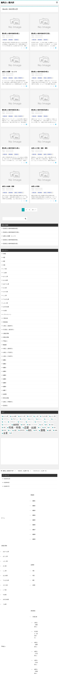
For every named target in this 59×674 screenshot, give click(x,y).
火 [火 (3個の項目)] (9, 430)
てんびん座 (6, 299)
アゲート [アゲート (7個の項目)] (15, 419)
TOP (8, 470)
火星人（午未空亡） (19, 116)
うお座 (5, 272)
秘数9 (4, 386)
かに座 (5, 287)
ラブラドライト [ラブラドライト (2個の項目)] (39, 421)
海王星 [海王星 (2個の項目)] (4, 430)
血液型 (5, 394)
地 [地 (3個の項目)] (46, 424)
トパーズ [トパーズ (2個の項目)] (54, 418)
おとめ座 (5, 280)
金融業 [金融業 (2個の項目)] (56, 430)
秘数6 (4, 378)
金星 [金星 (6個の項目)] (50, 430)
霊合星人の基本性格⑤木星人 (40, 71)
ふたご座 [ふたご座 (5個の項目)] (53, 416)
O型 (4, 265)
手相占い (5, 341)
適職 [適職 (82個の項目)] (42, 430)
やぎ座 (5, 310)
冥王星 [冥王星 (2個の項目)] (23, 424)
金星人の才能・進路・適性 (39, 148)
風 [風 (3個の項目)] (11, 433)
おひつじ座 (6, 284)
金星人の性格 (35, 186)
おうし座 (5, 276)
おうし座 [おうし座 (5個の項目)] (5, 416)
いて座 (5, 268)
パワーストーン (7, 314)
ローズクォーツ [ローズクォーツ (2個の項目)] (6, 424)
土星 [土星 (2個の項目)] (42, 424)
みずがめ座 (6, 306)
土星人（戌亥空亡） (8, 325)
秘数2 (4, 363)
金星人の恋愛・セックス (9, 71)
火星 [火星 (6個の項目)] (15, 430)
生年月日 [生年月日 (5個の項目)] (22, 430)
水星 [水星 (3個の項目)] (55, 427)
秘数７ (5, 390)
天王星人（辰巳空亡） (9, 329)
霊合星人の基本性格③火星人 (11, 110)
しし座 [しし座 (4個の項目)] (36, 416)
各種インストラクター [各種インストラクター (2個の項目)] (32, 424)
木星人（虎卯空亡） (48, 77)
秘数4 (4, 371)
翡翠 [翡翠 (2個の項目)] (36, 430)
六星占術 (5, 39)
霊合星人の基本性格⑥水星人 (11, 33)
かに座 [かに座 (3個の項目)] (30, 416)
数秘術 (5, 344)
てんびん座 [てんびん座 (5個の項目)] (44, 416)
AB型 (4, 253)
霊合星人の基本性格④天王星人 (40, 33)
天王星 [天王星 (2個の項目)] (52, 424)
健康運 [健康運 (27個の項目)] (16, 425)
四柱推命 (11, 39)
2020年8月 (6, 482)
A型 (4, 257)
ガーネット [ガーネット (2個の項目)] (40, 418)
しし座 (5, 295)
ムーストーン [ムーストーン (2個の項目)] (30, 421)
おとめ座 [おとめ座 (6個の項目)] (13, 416)
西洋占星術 (6, 397)
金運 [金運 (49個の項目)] (5, 433)
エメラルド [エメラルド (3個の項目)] (23, 419)
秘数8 (4, 382)
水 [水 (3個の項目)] (49, 427)
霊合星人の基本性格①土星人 (11, 148)
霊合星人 (16, 39)
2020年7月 (6, 486)
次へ (33, 209)
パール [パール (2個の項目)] (4, 421)
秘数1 (4, 360)
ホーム (3, 517)
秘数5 (4, 375)
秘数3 (4, 367)
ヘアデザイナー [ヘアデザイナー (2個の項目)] (12, 421)
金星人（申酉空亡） (19, 77)
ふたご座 (5, 303)
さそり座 (5, 291)
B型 (4, 261)
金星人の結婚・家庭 (8, 186)
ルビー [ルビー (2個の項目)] (47, 421)
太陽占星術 (6, 333)
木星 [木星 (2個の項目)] (45, 427)
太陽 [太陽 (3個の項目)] (4, 427)
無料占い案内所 (7, 2)
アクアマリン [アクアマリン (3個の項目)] (6, 419)
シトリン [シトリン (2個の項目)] (47, 418)
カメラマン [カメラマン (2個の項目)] (32, 418)
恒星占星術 (6, 337)
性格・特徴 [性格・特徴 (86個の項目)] (15, 427)
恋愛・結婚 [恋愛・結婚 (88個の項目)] (30, 427)
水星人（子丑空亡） (8, 352)
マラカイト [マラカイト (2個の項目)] (21, 421)
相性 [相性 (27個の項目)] (30, 430)
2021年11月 (7, 478)
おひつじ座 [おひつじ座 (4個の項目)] (22, 416)
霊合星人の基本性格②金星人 (40, 110)
